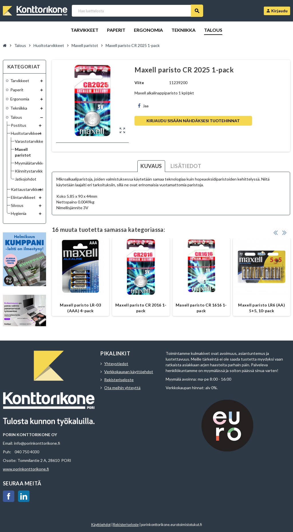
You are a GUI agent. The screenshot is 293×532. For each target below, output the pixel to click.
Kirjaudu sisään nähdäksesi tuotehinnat (193, 120)
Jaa (143, 105)
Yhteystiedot (116, 363)
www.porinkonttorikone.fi (26, 468)
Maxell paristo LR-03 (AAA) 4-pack (80, 307)
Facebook (8, 496)
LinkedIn (23, 496)
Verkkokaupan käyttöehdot (128, 371)
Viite (139, 82)
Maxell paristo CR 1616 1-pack (201, 307)
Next (284, 232)
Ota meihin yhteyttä (122, 387)
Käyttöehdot (101, 525)
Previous (275, 232)
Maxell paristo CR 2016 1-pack (140, 307)
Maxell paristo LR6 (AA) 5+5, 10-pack (261, 307)
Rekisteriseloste (119, 379)
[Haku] (137, 11)
